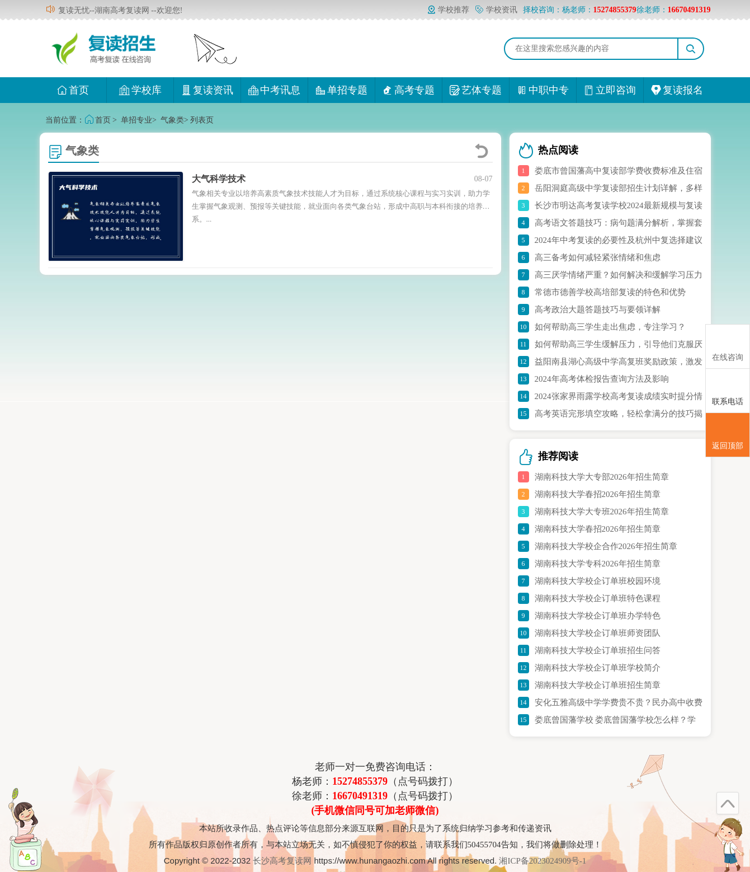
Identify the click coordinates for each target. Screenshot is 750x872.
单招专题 (341, 90)
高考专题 (409, 90)
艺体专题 (476, 90)
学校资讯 (496, 10)
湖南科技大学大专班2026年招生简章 (602, 511)
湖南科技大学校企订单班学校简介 (598, 667)
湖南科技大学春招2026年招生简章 (598, 494)
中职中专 (543, 90)
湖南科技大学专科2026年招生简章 (598, 563)
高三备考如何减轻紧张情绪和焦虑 (598, 257)
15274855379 (360, 781)
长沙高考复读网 (282, 860)
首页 (73, 90)
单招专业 (136, 120)
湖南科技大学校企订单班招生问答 (598, 650)
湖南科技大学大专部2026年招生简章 (602, 476)
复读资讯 (207, 90)
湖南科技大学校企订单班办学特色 (598, 615)
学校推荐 (448, 10)
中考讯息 (274, 90)
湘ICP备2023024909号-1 (542, 860)
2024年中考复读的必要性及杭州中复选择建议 (618, 240)
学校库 (140, 90)
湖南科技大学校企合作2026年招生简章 (606, 546)
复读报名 (677, 90)
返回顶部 (727, 435)
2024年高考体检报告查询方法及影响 (602, 378)
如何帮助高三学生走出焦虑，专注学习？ (610, 326)
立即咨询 (610, 90)
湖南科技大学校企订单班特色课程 (598, 598)
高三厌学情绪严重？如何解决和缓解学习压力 (618, 274)
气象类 (172, 120)
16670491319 (360, 795)
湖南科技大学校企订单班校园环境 (598, 580)
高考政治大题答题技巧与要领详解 (598, 309)
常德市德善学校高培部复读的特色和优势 (610, 292)
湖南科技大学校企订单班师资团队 (598, 633)
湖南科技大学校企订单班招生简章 (598, 685)
